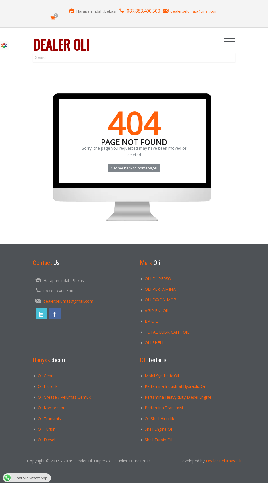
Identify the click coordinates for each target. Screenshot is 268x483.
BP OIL (151, 321)
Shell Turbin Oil (158, 439)
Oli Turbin (46, 429)
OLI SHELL (154, 342)
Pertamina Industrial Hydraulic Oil (175, 386)
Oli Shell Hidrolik (159, 418)
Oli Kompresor (51, 407)
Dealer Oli (61, 44)
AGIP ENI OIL (157, 310)
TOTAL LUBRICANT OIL (167, 332)
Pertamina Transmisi (164, 407)
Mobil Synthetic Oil (162, 375)
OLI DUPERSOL (159, 278)
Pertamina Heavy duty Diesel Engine (178, 397)
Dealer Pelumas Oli (223, 461)
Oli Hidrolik (47, 386)
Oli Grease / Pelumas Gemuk (64, 397)
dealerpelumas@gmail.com (193, 11)
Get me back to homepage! (134, 168)
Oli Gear (45, 375)
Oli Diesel (46, 439)
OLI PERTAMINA (160, 289)
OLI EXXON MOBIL (162, 299)
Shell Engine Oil (159, 429)
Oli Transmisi (50, 418)
